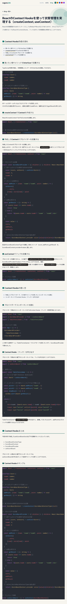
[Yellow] (57, 2)
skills (47, 3)
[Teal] (55, 2)
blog (51, 3)
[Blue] (59, 2)
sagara (6, 2)
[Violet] (64, 2)
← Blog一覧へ (6, 11)
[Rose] (62, 2)
